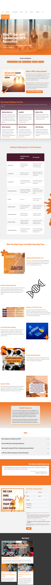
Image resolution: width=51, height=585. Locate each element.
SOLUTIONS (9, 564)
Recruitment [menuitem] (7, 7)
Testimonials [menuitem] (37, 7)
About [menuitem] (26, 7)
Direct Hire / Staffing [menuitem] (27, 56)
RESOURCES (23, 564)
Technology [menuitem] (41, 56)
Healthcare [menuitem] (35, 56)
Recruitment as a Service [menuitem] (12, 56)
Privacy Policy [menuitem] (21, 569)
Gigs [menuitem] (42, 7)
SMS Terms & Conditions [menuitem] (23, 570)
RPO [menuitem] (20, 56)
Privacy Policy (32, 515)
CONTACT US (10, 574)
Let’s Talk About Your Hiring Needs (34, 87)
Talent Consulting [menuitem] (14, 7)
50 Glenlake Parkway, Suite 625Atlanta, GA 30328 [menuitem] (10, 577)
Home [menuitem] (2, 7)
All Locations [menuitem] (35, 568)
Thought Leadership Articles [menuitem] (23, 566)
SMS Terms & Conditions (38, 515)
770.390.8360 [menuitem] (8, 578)
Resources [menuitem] (31, 7)
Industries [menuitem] (21, 7)
